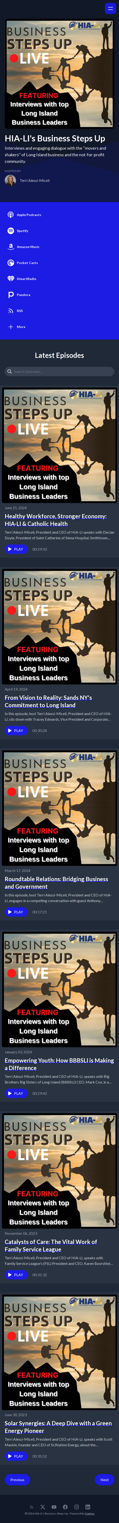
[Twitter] (42, 1507)
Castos (89, 1513)
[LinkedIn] (87, 1507)
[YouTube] (54, 1507)
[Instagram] (76, 1507)
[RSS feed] (31, 1507)
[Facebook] (65, 1507)
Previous (17, 1479)
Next (104, 1479)
